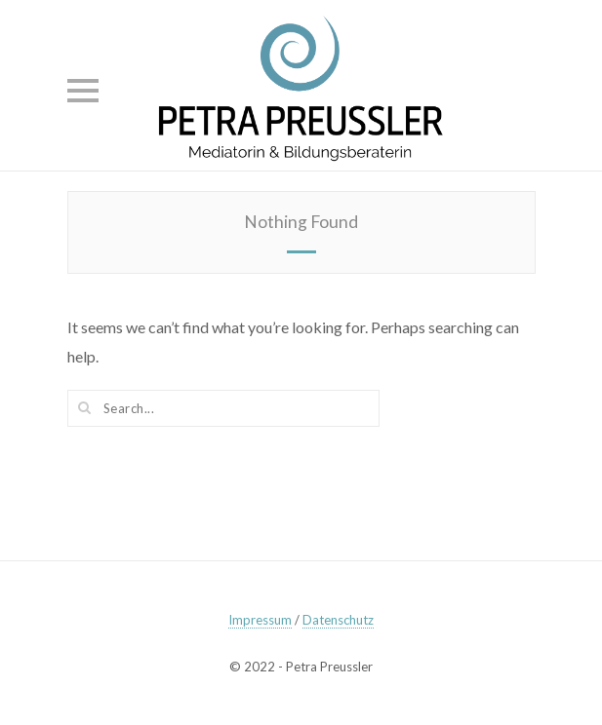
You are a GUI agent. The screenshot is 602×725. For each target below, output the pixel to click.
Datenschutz (338, 620)
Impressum (260, 620)
